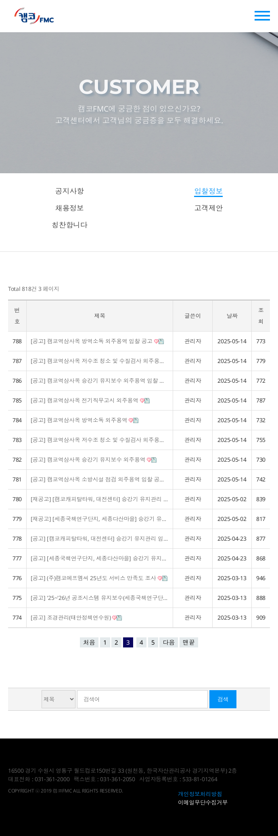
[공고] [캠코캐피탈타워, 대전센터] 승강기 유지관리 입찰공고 (100, 538)
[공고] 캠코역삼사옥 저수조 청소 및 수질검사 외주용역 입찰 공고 (100, 361)
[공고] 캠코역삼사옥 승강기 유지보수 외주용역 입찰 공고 (100, 380)
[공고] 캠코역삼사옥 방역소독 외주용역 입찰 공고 (97, 341)
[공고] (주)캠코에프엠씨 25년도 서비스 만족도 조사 (99, 578)
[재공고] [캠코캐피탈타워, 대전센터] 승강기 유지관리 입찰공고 (100, 499)
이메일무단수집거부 (203, 802)
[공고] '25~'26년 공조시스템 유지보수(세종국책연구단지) (100, 598)
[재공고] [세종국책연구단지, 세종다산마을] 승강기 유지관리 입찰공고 (100, 519)
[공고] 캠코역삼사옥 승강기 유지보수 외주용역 (94, 459)
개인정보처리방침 (200, 794)
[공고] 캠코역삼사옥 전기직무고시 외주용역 (90, 400)
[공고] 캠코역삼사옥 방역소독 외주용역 (84, 420)
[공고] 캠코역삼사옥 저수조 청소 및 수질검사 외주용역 (100, 440)
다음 (169, 642)
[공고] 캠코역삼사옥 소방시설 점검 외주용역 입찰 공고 (100, 479)
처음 (89, 642)
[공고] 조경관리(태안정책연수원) (76, 617)
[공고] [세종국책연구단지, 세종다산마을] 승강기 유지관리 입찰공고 (100, 558)
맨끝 (189, 642)
